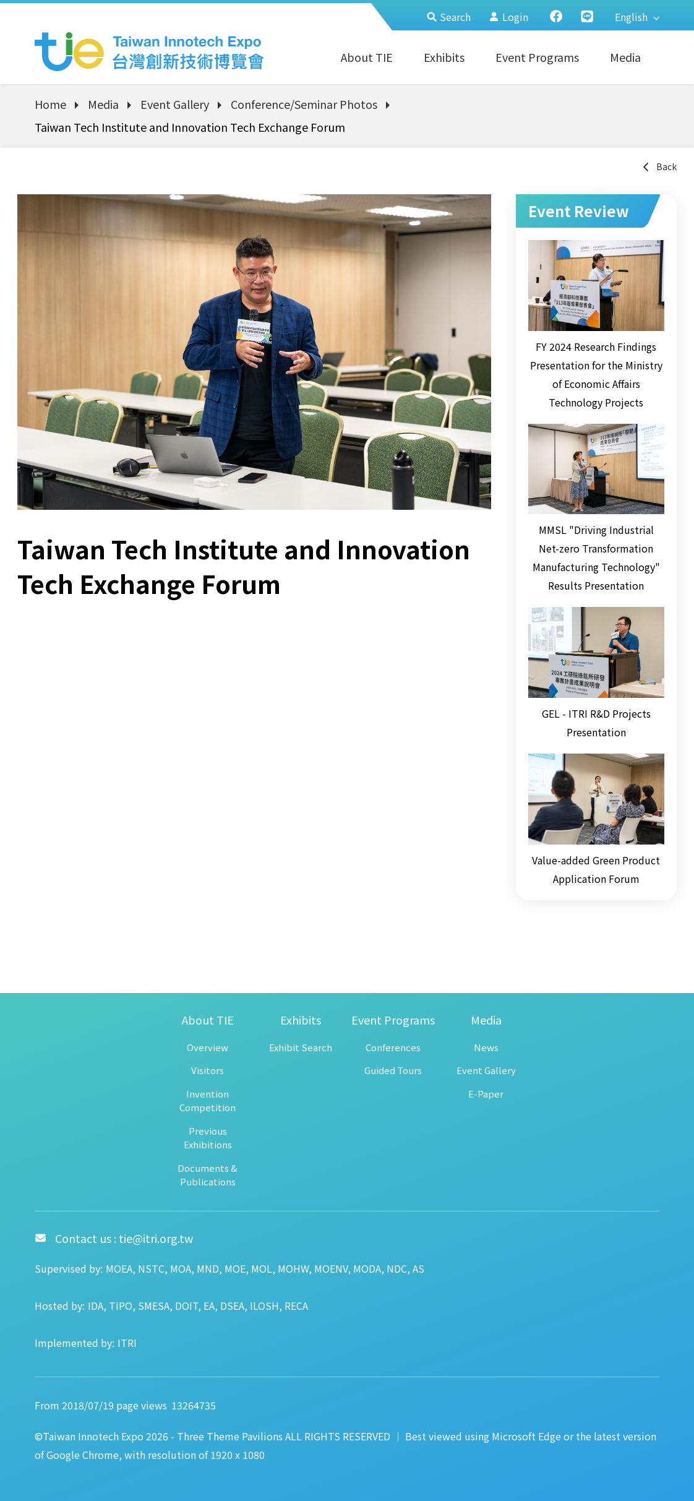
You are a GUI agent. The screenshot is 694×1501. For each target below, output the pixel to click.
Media (625, 57)
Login (508, 16)
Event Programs (537, 57)
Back (659, 166)
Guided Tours (393, 1070)
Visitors (207, 1070)
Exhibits (444, 57)
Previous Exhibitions (208, 1137)
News (486, 1047)
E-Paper (485, 1093)
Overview (207, 1047)
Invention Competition (207, 1100)
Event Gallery (174, 104)
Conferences (393, 1047)
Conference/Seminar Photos (304, 104)
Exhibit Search (300, 1047)
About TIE (367, 57)
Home (50, 104)
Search (449, 16)
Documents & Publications (208, 1175)
